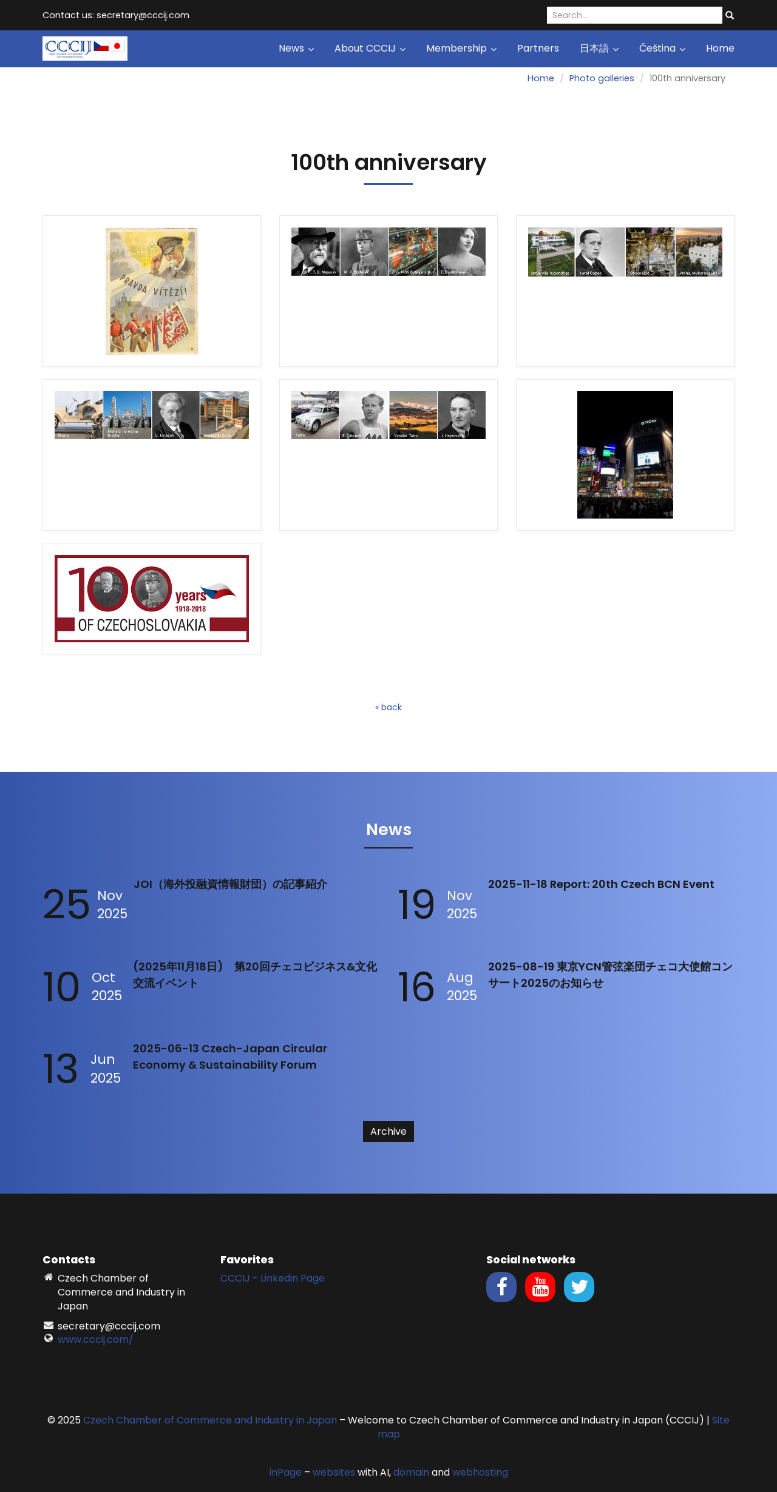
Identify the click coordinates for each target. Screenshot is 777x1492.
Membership (461, 48)
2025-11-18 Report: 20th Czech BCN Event (601, 884)
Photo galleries (601, 78)
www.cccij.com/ (96, 1339)
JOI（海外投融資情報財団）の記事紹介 (230, 884)
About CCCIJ (369, 48)
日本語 (599, 48)
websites (334, 1472)
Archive (388, 1131)
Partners (538, 48)
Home (720, 48)
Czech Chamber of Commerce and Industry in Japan (210, 1420)
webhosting (480, 1472)
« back (388, 707)
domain (411, 1472)
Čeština (662, 48)
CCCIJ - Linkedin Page (272, 1278)
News (296, 48)
